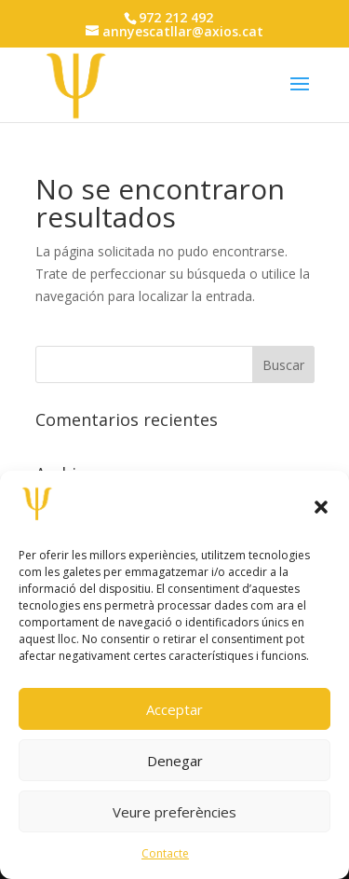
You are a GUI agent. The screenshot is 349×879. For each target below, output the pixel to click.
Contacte (165, 853)
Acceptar (174, 709)
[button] (321, 507)
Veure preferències (174, 812)
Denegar (175, 760)
